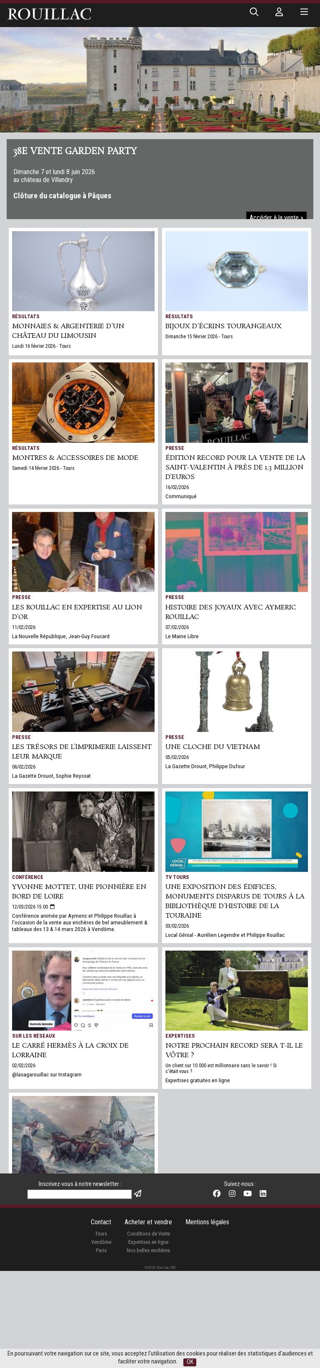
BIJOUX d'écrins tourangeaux (223, 326)
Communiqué (181, 496)
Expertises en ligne (148, 1339)
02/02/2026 (23, 1065)
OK (190, 1362)
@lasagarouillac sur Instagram (47, 1074)
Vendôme (101, 1339)
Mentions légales (207, 1319)
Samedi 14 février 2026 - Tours (43, 468)
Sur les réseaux (33, 1036)
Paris (101, 1347)
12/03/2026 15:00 (33, 907)
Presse (174, 448)
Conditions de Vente (148, 1331)
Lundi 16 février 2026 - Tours (41, 346)
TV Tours (177, 877)
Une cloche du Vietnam (212, 747)
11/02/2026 (23, 627)
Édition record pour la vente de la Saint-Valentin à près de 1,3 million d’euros (235, 467)
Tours (101, 1331)
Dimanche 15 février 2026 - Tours (199, 337)
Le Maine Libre (182, 636)
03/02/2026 (177, 926)
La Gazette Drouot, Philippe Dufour (205, 766)
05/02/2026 (177, 757)
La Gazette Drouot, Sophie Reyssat (51, 775)
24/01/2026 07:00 (30, 1211)
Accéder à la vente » (276, 218)
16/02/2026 (177, 487)
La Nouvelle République (43, 1181)
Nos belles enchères (148, 1347)
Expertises (180, 1036)
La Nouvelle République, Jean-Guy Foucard (61, 636)
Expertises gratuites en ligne (197, 1080)
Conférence (27, 877)
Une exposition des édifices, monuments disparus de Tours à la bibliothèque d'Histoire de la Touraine (235, 901)
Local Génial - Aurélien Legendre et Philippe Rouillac (225, 934)
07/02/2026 (177, 627)
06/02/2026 (23, 767)
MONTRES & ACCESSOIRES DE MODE (75, 458)
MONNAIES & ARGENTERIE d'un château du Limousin (68, 331)
